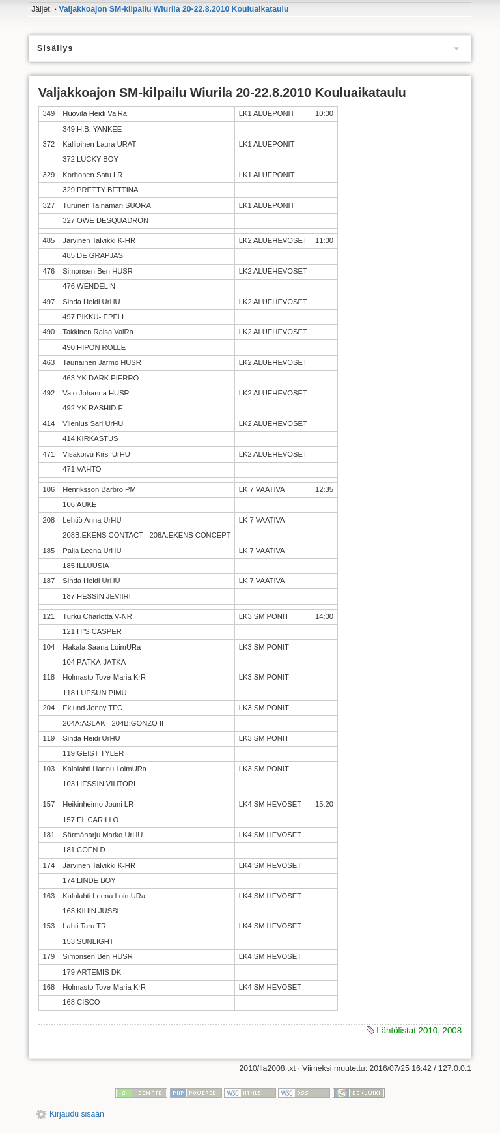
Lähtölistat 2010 (407, 1030)
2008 (452, 1030)
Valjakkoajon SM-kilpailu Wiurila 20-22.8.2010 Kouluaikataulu (173, 9)
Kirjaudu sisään (76, 1114)
